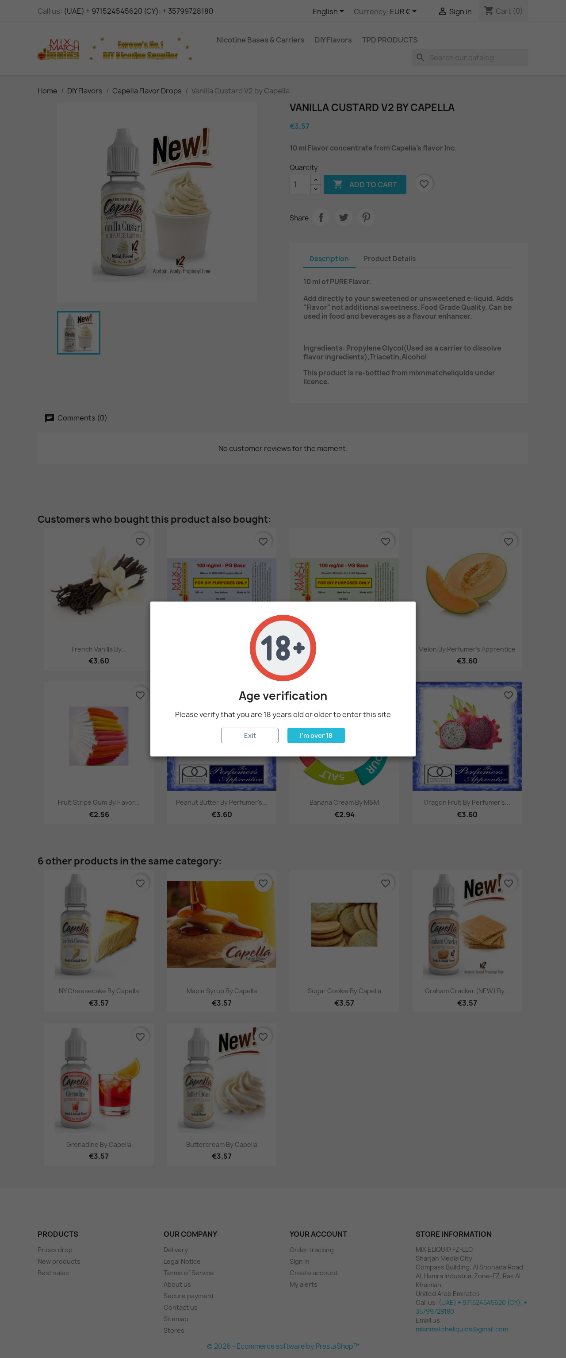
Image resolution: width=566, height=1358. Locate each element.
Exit (250, 735)
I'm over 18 (316, 735)
